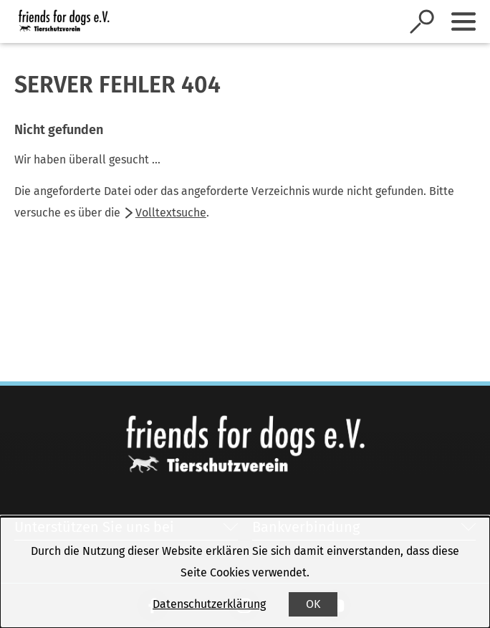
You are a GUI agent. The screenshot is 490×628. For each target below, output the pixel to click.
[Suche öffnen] (422, 21)
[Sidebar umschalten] (463, 21)
